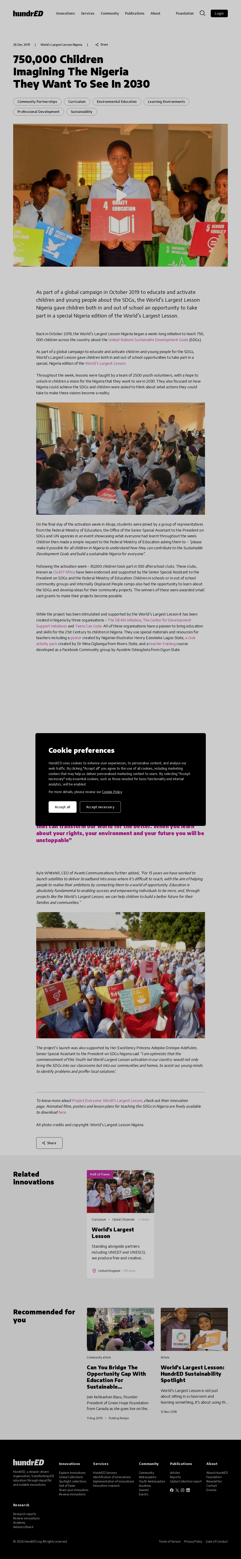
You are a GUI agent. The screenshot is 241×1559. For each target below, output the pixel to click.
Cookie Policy (112, 792)
